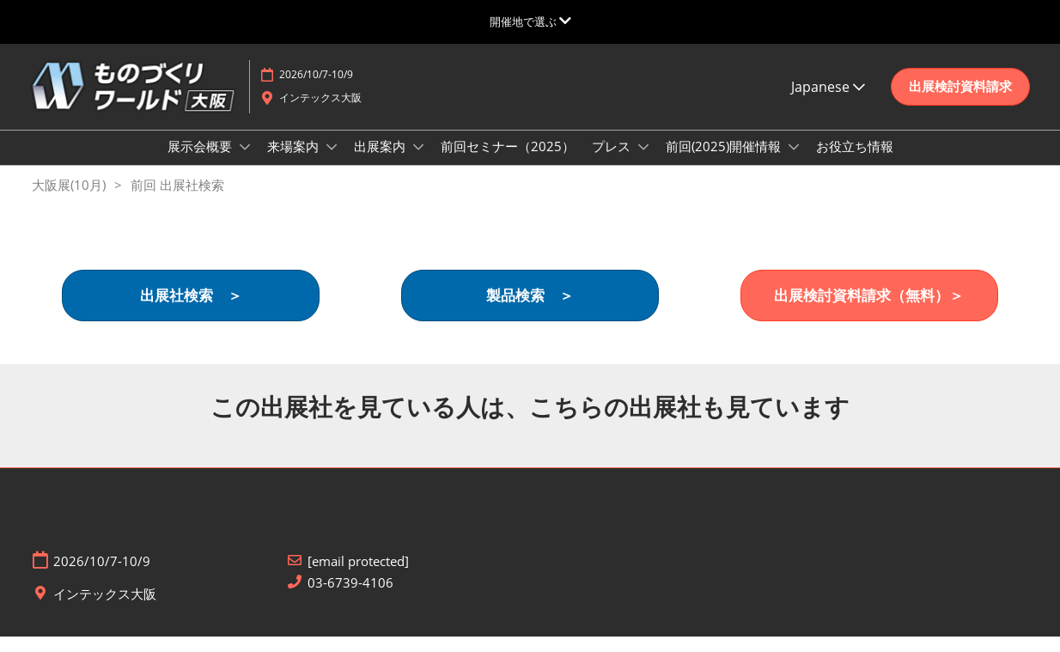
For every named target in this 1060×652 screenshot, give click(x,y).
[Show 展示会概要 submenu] (245, 163)
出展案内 (381, 162)
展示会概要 (201, 162)
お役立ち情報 (854, 162)
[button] (960, 103)
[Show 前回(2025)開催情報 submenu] (794, 163)
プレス (613, 162)
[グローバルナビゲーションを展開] (530, 21)
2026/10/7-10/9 (316, 90)
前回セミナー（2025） (508, 162)
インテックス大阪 (320, 114)
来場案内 (294, 162)
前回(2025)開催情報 (725, 162)
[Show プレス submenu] (643, 163)
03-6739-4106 (350, 598)
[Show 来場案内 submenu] (331, 163)
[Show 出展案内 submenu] (418, 163)
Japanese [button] (828, 103)
